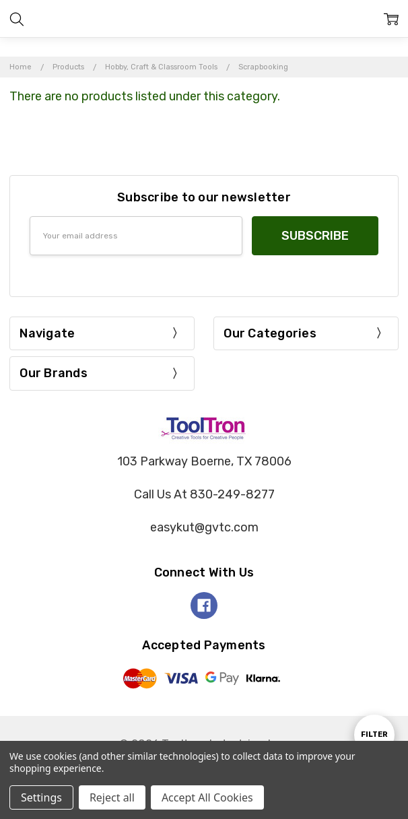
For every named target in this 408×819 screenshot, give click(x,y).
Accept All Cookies (207, 797)
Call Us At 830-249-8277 (204, 494)
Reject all (112, 797)
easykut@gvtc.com (204, 527)
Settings (41, 797)
